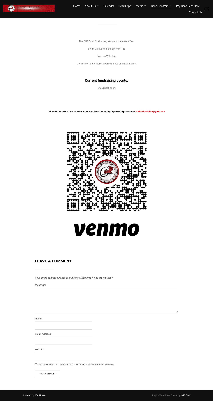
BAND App (125, 6)
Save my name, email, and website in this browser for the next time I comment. (76, 370)
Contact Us (195, 12)
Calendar (108, 6)
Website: (40, 355)
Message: (40, 291)
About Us (92, 6)
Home (76, 6)
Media (141, 6)
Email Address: (43, 339)
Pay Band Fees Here (188, 6)
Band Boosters (161, 6)
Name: (38, 324)
